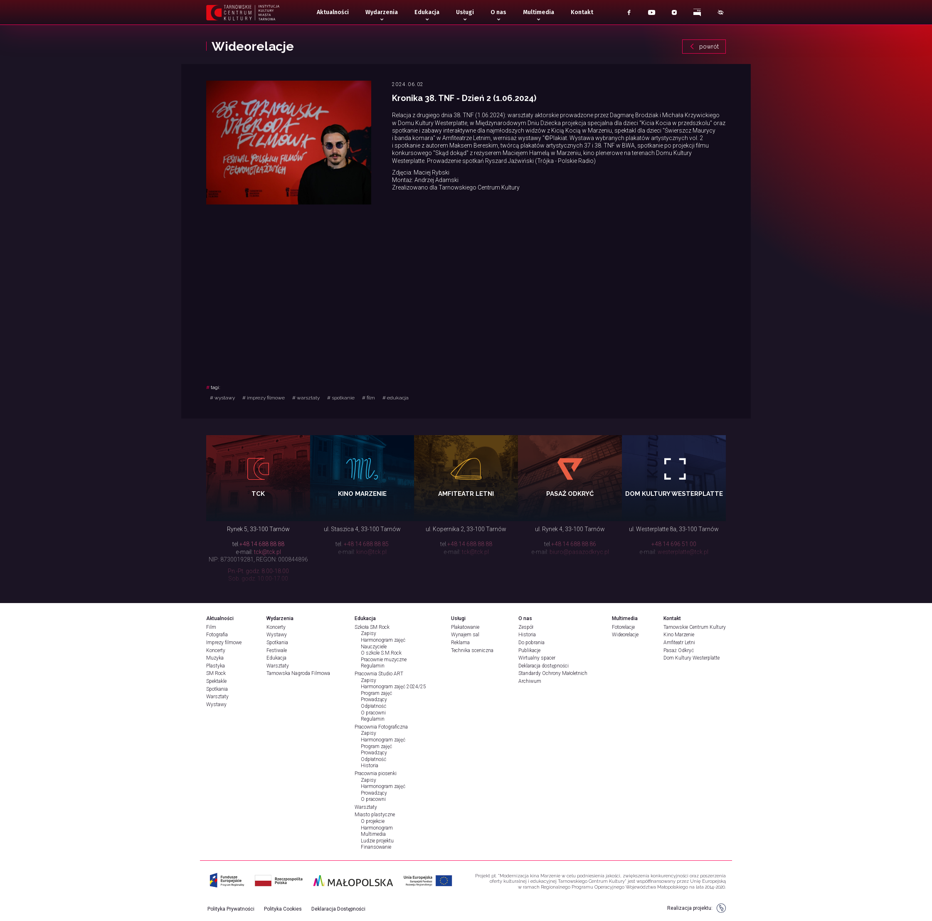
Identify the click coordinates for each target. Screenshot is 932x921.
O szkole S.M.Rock (381, 653)
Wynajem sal (465, 635)
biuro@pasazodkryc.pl (579, 552)
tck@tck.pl (267, 552)
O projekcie (373, 821)
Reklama (460, 642)
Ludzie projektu (377, 841)
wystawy (222, 398)
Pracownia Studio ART (379, 674)
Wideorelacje (625, 635)
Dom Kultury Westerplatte (691, 658)
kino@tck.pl (371, 552)
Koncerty (215, 650)
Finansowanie (376, 847)
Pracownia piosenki (376, 773)
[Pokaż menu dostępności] (720, 12)
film (368, 398)
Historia (369, 765)
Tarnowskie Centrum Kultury (694, 627)
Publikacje (529, 650)
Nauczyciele (374, 647)
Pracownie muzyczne (384, 659)
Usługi (465, 12)
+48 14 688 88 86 (573, 544)
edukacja (395, 398)
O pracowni (373, 713)
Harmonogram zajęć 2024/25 (393, 687)
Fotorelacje (623, 627)
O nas (498, 12)
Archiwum (529, 681)
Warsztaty (217, 696)
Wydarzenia (381, 12)
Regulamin (373, 666)
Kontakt (582, 12)
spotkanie (341, 398)
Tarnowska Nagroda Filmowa (298, 673)
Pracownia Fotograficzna (381, 727)
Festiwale (276, 650)
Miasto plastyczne (375, 815)
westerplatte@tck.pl (683, 552)
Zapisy (368, 633)
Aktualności (333, 12)
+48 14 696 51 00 (673, 544)
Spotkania (217, 689)
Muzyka (215, 658)
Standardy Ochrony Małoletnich (552, 673)
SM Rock (216, 673)
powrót (704, 46)
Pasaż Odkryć (678, 650)
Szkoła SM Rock (372, 627)
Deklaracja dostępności (543, 666)
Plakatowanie (465, 627)
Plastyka (215, 666)
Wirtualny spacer (536, 658)
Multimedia (538, 12)
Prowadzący (374, 699)
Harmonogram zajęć (383, 640)
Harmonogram (377, 828)
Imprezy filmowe (224, 642)
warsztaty (306, 398)
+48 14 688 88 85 (366, 544)
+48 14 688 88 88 (261, 544)
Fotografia (217, 635)
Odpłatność (373, 706)
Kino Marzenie (678, 635)
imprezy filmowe (263, 398)
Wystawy (216, 704)
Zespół (525, 627)
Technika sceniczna (472, 650)
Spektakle (216, 681)
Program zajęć (376, 693)
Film (211, 627)
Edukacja (426, 12)
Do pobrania (531, 642)
